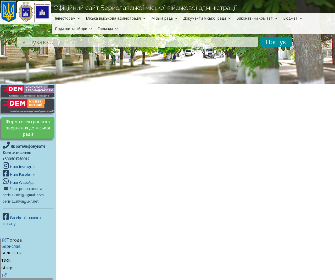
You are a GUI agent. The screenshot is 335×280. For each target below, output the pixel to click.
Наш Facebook (22, 174)
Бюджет (293, 18)
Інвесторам (68, 18)
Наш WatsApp (22, 182)
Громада (108, 28)
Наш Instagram (23, 166)
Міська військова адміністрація (116, 18)
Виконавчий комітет (257, 18)
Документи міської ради (207, 18)
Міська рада (164, 18)
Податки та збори (73, 28)
